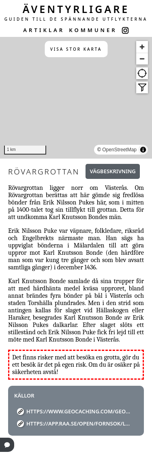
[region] (76, 98)
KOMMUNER (93, 30)
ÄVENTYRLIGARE (76, 9)
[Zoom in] (142, 47)
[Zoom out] (142, 58)
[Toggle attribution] (143, 150)
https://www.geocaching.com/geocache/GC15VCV (79, 411)
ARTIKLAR (43, 30)
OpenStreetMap (119, 150)
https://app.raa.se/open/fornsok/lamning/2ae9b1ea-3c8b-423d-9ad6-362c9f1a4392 (79, 423)
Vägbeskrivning (112, 171)
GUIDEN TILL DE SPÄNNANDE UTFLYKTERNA (76, 19)
